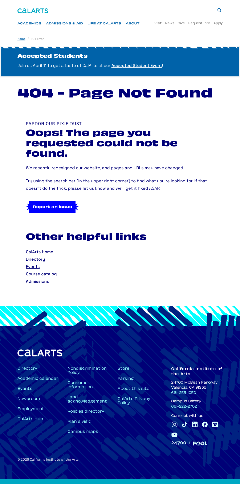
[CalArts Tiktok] (184, 424)
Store (123, 369)
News (169, 23)
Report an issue (52, 207)
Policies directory (86, 411)
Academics (29, 23)
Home (21, 39)
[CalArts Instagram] (174, 424)
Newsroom (28, 399)
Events (33, 267)
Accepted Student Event (136, 66)
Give (181, 23)
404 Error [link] (37, 39)
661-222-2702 (184, 406)
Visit (158, 23)
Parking (126, 379)
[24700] (178, 443)
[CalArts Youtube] (174, 434)
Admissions (37, 282)
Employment (30, 409)
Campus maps (83, 432)
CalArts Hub (30, 419)
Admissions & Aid (64, 23)
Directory (35, 259)
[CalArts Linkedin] (194, 424)
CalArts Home (39, 252)
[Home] (32, 10)
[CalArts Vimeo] (215, 424)
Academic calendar (37, 379)
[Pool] (200, 443)
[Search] (219, 10)
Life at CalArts (104, 23)
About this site (133, 389)
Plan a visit (79, 422)
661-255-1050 (183, 393)
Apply (218, 23)
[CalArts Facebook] (205, 424)
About (132, 23)
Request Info (199, 23)
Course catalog (41, 274)
